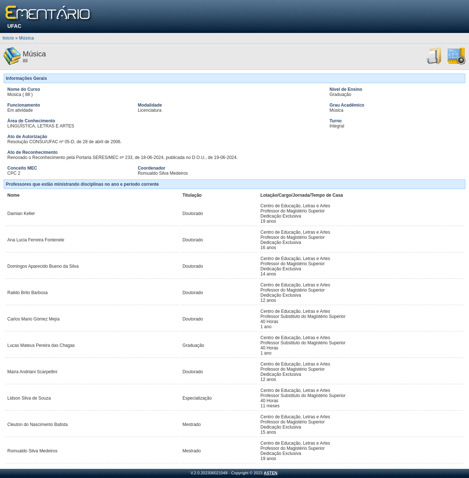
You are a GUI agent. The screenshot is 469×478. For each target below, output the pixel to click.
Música (26, 38)
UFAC (14, 26)
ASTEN (270, 473)
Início (8, 38)
